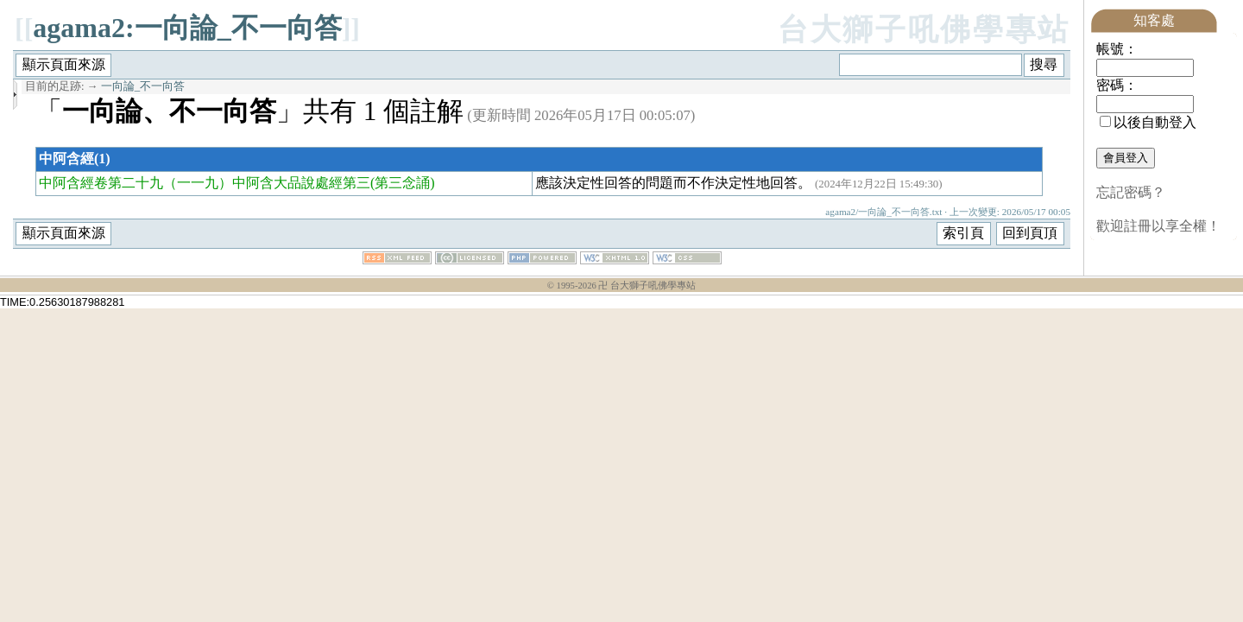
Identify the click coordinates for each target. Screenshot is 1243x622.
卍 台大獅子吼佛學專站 (647, 285)
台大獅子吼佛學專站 (924, 30)
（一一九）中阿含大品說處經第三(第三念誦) (299, 182)
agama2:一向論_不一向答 (187, 27)
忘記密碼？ (1130, 192)
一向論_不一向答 (143, 86)
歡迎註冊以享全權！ (1158, 226)
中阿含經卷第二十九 (101, 182)
